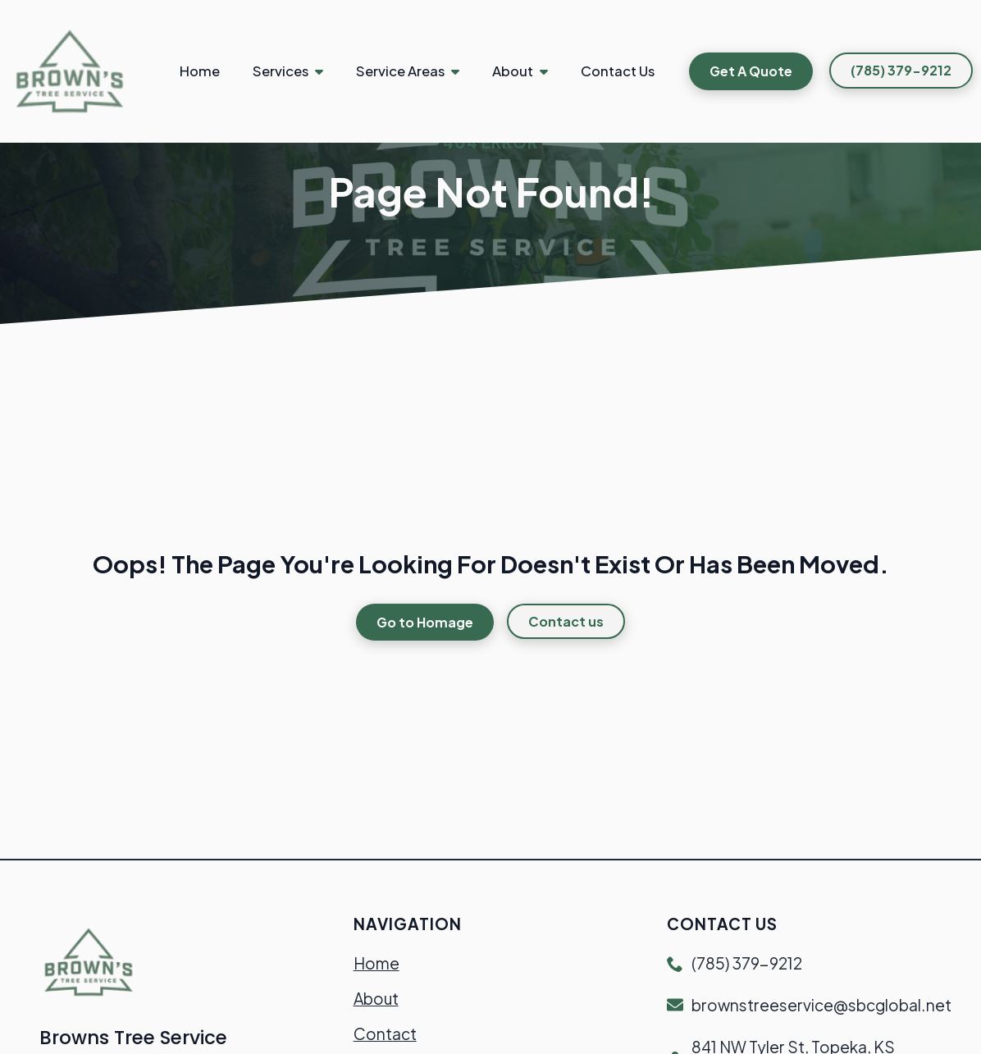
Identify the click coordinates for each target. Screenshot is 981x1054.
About (512, 71)
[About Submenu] (548, 71)
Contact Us (618, 71)
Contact (385, 1033)
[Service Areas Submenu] (460, 71)
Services (280, 71)
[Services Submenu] (324, 71)
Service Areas (400, 71)
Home (200, 71)
